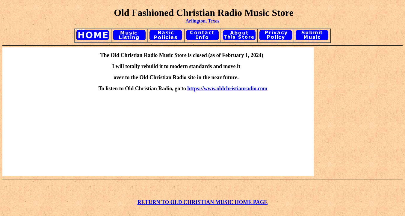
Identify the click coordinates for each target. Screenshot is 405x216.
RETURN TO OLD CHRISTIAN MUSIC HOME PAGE (202, 202)
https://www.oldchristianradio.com (227, 89)
